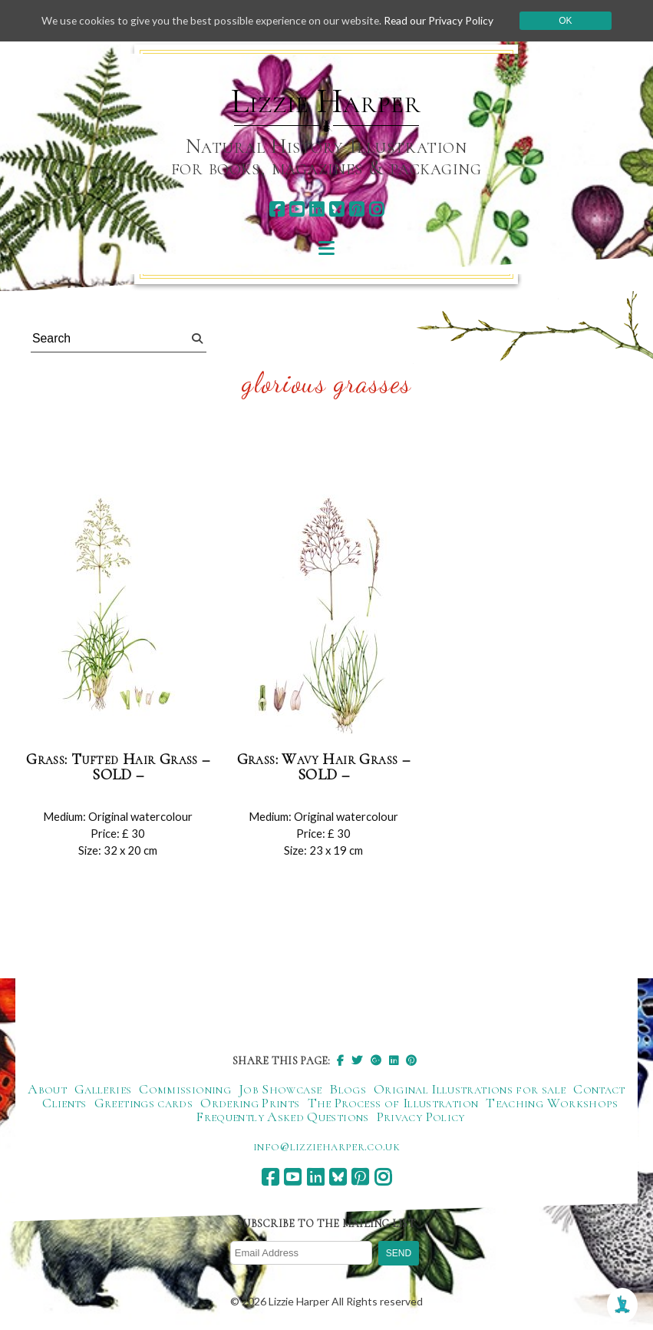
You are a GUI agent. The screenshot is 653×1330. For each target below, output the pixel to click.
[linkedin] (316, 209)
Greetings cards (143, 1103)
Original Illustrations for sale (470, 1089)
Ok (570, 20)
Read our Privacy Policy (443, 20)
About (47, 1089)
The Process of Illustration (393, 1103)
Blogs (347, 1089)
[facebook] (276, 209)
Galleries (102, 1089)
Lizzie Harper (325, 101)
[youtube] (296, 209)
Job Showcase (280, 1089)
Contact (599, 1089)
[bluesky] (336, 209)
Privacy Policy (421, 1117)
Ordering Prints (249, 1103)
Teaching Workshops (552, 1103)
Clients (64, 1103)
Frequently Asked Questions (282, 1117)
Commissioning (185, 1089)
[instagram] (376, 209)
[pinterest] (356, 209)
